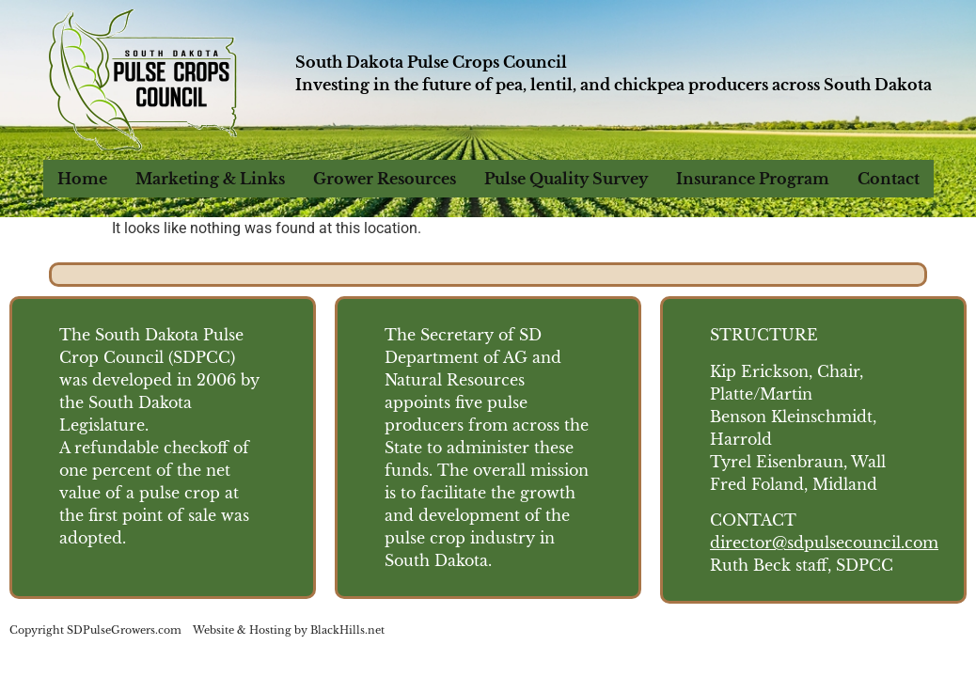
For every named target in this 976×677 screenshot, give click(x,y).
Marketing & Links (210, 178)
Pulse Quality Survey (566, 178)
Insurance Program (752, 178)
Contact (889, 178)
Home (82, 178)
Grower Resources (384, 178)
